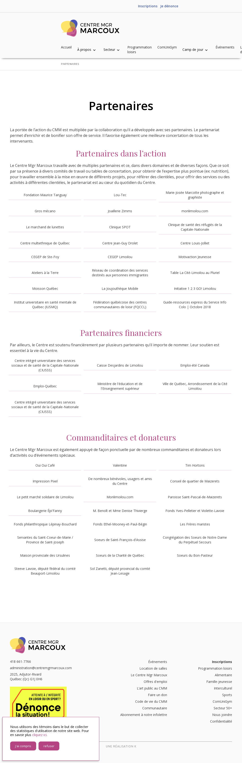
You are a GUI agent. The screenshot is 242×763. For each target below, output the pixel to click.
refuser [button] (48, 746)
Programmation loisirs (139, 49)
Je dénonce (169, 6)
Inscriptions (147, 6)
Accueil (66, 47)
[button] (89, 49)
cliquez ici (39, 735)
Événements (225, 47)
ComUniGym (167, 47)
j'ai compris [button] (23, 746)
